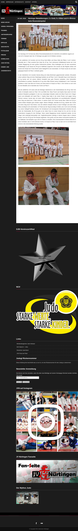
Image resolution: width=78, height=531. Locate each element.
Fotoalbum (5, 50)
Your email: (19, 375)
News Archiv (5, 22)
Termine (3, 38)
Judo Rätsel (5, 63)
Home (3, 2)
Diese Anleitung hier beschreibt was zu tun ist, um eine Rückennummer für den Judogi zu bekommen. (43, 362)
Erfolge (4, 42)
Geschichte (5, 46)
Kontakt (28, 2)
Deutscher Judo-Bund (22, 350)
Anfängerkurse (6, 34)
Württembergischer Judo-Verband (26, 343)
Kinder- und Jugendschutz (6, 68)
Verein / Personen (7, 26)
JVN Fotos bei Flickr (22, 353)
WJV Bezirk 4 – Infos (22, 347)
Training (4, 30)
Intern (34, 2)
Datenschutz (19, 2)
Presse (3, 55)
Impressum (9, 2)
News (3, 18)
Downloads (5, 59)
